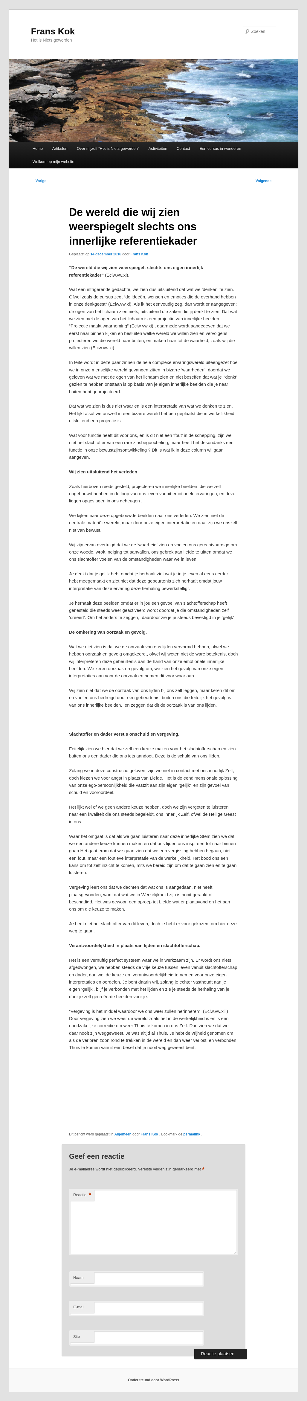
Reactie (82, 1195)
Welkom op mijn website (53, 161)
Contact (183, 148)
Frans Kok (53, 31)
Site (76, 1336)
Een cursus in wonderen (220, 148)
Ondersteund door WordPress (153, 1380)
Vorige (38, 181)
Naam (78, 1277)
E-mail (78, 1307)
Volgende (266, 181)
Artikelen (60, 148)
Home (38, 148)
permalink (192, 1134)
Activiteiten (158, 148)
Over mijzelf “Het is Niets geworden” (108, 148)
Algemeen (122, 1134)
